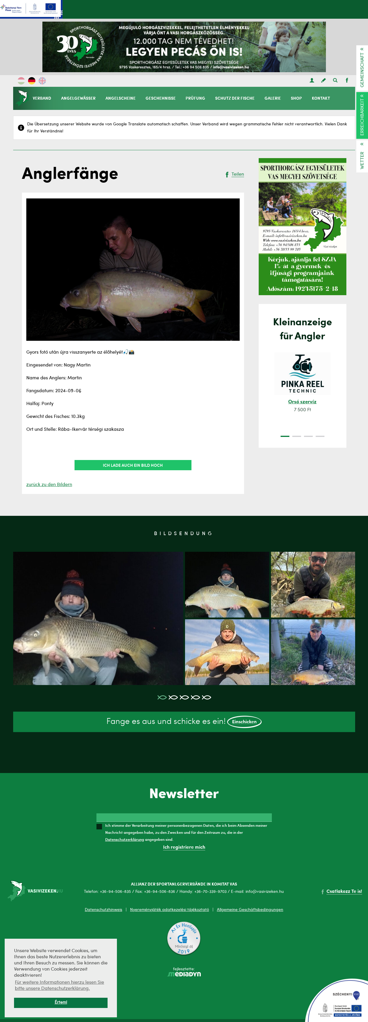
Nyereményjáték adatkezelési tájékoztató (169, 910)
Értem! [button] (61, 1002)
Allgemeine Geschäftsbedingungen (250, 910)
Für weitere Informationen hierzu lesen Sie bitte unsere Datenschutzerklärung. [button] (59, 985)
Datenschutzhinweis (103, 910)
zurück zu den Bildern (49, 485)
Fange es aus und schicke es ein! (184, 722)
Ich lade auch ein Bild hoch (133, 465)
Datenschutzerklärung (124, 839)
